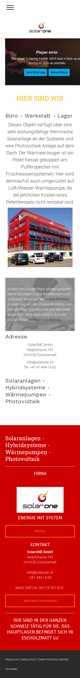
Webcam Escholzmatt (40, 601)
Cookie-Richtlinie (57, 299)
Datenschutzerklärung (45, 320)
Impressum (12, 659)
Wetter (40, 531)
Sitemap (63, 659)
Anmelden (11, 669)
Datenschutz (28, 659)
